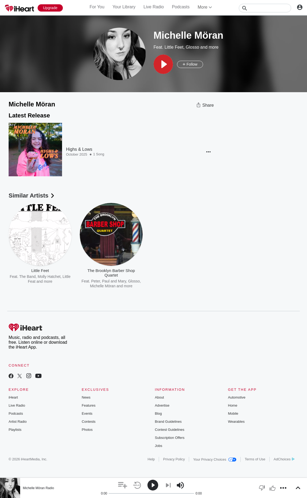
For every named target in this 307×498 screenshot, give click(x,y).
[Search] (265, 8)
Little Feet (173, 47)
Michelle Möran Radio (38, 488)
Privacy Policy (174, 459)
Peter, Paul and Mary (108, 281)
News (86, 397)
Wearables (236, 422)
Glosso (192, 47)
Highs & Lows (79, 149)
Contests (88, 422)
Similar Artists (32, 195)
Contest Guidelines (170, 430)
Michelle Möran (102, 286)
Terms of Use (255, 459)
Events (87, 413)
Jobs (158, 446)
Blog (158, 413)
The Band (27, 276)
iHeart (13, 397)
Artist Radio (18, 422)
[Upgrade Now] (50, 8)
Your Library (124, 7)
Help (151, 459)
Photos (87, 430)
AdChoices (284, 459)
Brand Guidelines (168, 422)
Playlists (15, 430)
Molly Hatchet (49, 276)
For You (96, 7)
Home (232, 405)
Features (88, 405)
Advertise (162, 405)
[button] (163, 64)
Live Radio (153, 7)
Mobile (233, 413)
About (159, 397)
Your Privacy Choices (214, 459)
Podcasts (181, 7)
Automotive (236, 397)
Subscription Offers (170, 438)
